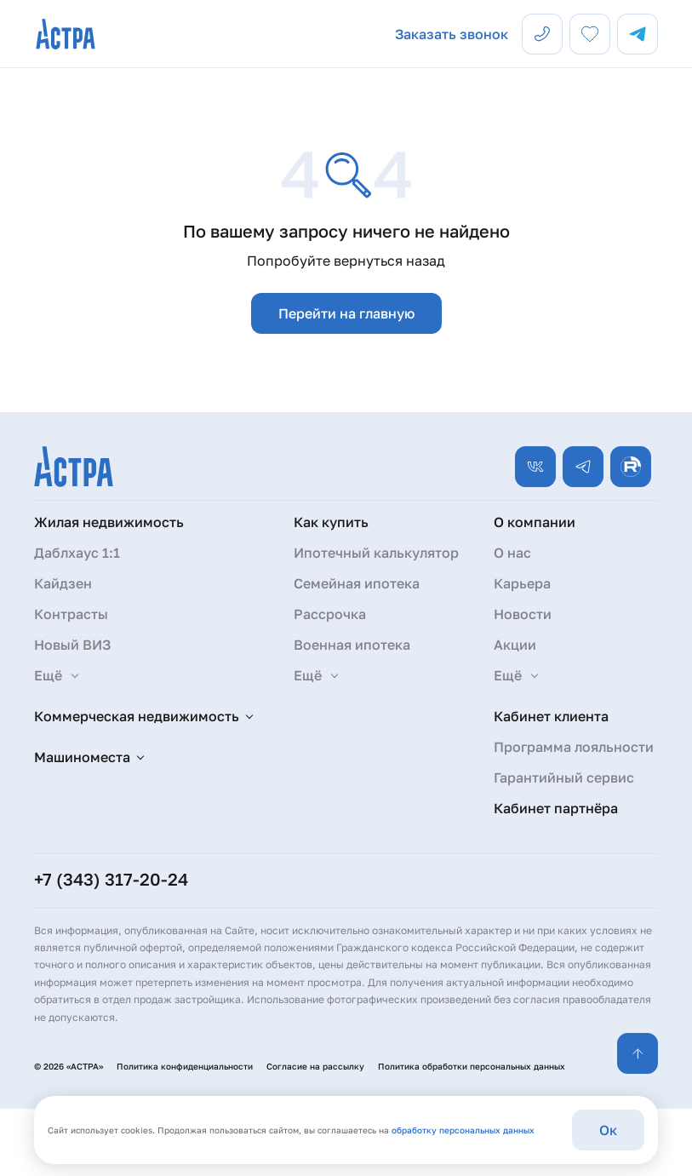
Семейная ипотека (357, 583)
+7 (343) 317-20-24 (111, 879)
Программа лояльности (574, 746)
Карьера (522, 583)
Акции (515, 644)
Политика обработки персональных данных (471, 1066)
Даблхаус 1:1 (77, 552)
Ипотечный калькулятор (376, 552)
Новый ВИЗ (72, 644)
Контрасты (71, 613)
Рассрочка (330, 613)
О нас (512, 552)
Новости (523, 613)
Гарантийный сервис (564, 777)
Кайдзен (63, 583)
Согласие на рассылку (315, 1066)
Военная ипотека (352, 644)
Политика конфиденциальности (185, 1066)
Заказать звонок (451, 34)
